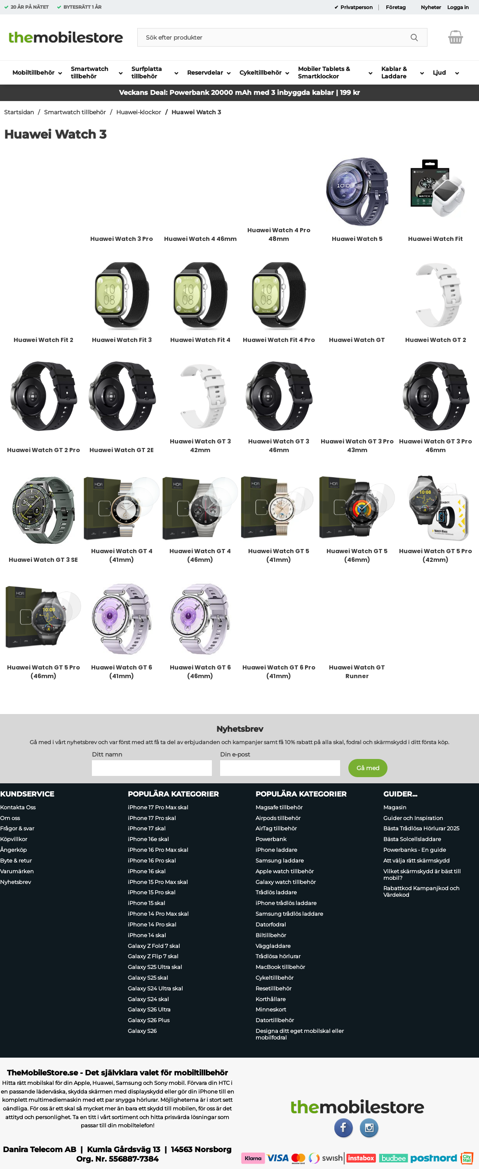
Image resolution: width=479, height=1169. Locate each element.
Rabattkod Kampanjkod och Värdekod (421, 891)
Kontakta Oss (17, 807)
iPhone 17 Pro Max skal (158, 807)
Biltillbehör (271, 935)
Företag (396, 7)
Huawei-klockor (138, 112)
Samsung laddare (280, 860)
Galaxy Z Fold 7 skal (154, 946)
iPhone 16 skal (147, 871)
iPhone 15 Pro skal (152, 892)
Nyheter (431, 7)
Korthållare (271, 999)
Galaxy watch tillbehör (286, 882)
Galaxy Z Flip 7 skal (153, 956)
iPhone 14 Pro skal (152, 924)
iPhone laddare (276, 849)
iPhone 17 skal (147, 828)
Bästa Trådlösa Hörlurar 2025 (421, 828)
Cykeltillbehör (275, 977)
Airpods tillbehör (278, 818)
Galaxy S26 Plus (148, 1020)
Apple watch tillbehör (285, 871)
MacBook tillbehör (280, 967)
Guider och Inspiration (413, 818)
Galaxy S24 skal (148, 999)
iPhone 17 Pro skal (152, 818)
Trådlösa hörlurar (278, 956)
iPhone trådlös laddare (286, 903)
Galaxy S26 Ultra (149, 1009)
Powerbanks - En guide (414, 849)
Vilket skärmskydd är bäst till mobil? (422, 874)
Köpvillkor (13, 839)
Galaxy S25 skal (148, 977)
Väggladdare (273, 946)
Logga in (458, 7)
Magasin (394, 807)
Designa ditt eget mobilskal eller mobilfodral (300, 1034)
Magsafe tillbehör (279, 807)
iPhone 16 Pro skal (152, 860)
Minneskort (271, 1009)
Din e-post (235, 754)
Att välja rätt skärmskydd (416, 860)
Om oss (10, 818)
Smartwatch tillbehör (75, 112)
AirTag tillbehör (276, 828)
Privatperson (356, 7)
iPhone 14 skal (147, 935)
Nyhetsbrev (15, 882)
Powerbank (271, 839)
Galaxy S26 (142, 1031)
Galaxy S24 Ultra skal (155, 988)
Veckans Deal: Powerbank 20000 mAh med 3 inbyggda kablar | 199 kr (239, 93)
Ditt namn (107, 754)
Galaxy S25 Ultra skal (155, 967)
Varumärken (17, 871)
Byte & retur (16, 860)
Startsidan (19, 112)
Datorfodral (271, 924)
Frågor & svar (17, 828)
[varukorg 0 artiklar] (456, 37)
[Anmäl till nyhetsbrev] (367, 768)
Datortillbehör (275, 1020)
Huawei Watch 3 (196, 112)
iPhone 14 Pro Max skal (158, 913)
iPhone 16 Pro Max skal (158, 849)
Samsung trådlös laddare (289, 913)
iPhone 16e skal (148, 839)
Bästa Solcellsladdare (412, 839)
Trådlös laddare (276, 892)
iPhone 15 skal (146, 903)
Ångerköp (13, 849)
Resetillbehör (273, 988)
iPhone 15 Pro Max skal (158, 882)
